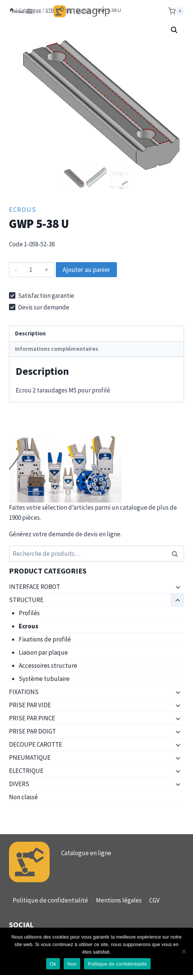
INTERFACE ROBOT (34, 586)
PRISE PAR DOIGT (32, 730)
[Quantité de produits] (31, 269)
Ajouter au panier (86, 268)
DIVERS (19, 783)
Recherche (177, 553)
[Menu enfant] (177, 586)
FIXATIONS (24, 691)
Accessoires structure (48, 665)
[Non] (183, 951)
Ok (53, 964)
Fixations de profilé (45, 638)
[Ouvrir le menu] (23, 11)
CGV (154, 900)
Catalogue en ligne (86, 852)
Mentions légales (119, 900)
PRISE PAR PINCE (32, 717)
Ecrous (22, 209)
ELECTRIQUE (26, 770)
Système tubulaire (44, 678)
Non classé (23, 796)
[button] (174, 30)
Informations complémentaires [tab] (56, 348)
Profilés (29, 612)
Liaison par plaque (43, 651)
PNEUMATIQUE (30, 757)
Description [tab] (30, 332)
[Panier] (176, 11)
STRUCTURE (26, 599)
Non (72, 964)
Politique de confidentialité (50, 900)
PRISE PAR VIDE (30, 704)
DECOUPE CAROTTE (35, 744)
